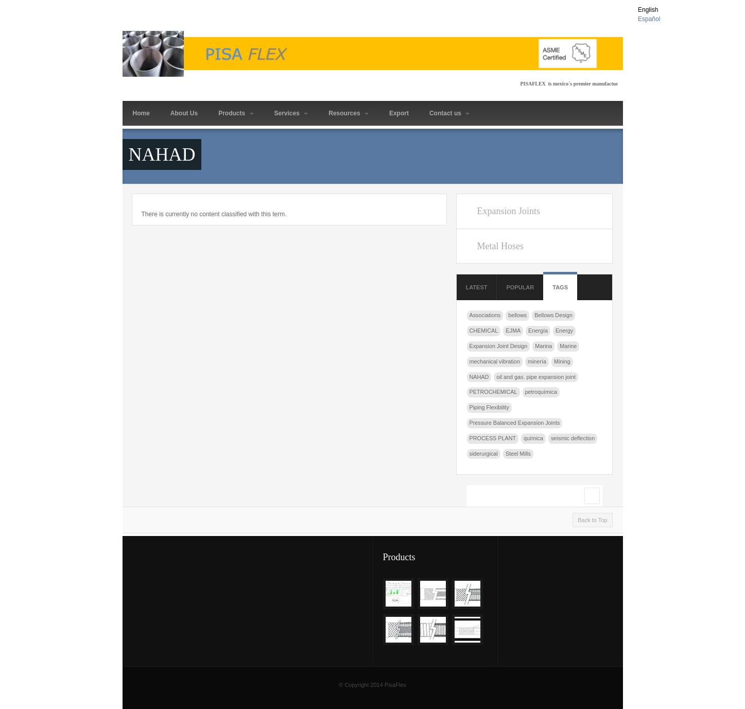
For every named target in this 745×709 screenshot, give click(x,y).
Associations (485, 315)
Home (141, 113)
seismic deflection (573, 438)
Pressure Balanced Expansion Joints (515, 423)
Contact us (449, 113)
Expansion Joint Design (499, 346)
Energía (538, 330)
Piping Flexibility (489, 407)
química (533, 438)
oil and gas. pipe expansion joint (536, 377)
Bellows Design (553, 315)
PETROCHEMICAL (493, 392)
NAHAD (479, 377)
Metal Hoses (500, 246)
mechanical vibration (495, 361)
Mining (562, 361)
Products (235, 113)
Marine (568, 346)
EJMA (513, 330)
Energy (564, 330)
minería (537, 361)
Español (649, 19)
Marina (543, 346)
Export (399, 113)
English (648, 9)
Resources (348, 113)
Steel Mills (518, 454)
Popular (520, 287)
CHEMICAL (484, 330)
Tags (560, 287)
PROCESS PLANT (493, 438)
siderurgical (484, 454)
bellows (517, 315)
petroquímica (541, 392)
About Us (184, 113)
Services (291, 113)
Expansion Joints (508, 211)
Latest (477, 287)
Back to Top (592, 520)
